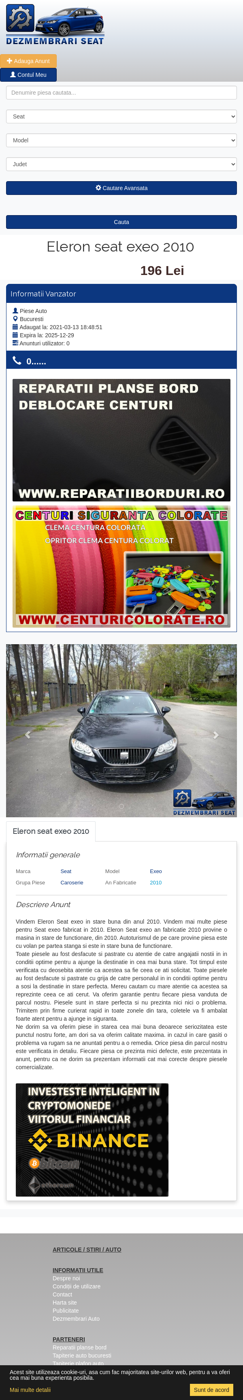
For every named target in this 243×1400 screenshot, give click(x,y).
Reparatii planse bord (80, 1347)
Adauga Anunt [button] (28, 61)
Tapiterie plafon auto (78, 1363)
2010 (156, 883)
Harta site (65, 1302)
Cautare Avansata (122, 188)
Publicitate (66, 1310)
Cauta (121, 222)
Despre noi (66, 1278)
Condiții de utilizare (76, 1286)
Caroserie (71, 883)
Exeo (156, 871)
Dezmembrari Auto (76, 1318)
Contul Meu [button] (28, 75)
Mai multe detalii (30, 1390)
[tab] (51, 831)
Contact (62, 1294)
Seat (65, 871)
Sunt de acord (211, 1390)
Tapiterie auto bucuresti (82, 1355)
